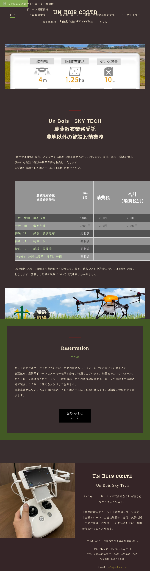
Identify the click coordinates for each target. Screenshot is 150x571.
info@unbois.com (117, 569)
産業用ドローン (69, 45)
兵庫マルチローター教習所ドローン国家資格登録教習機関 (37, 40)
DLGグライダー (130, 45)
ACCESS (87, 52)
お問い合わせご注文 (75, 440)
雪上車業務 (49, 52)
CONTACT (69, 52)
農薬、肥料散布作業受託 (100, 45)
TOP (12, 45)
